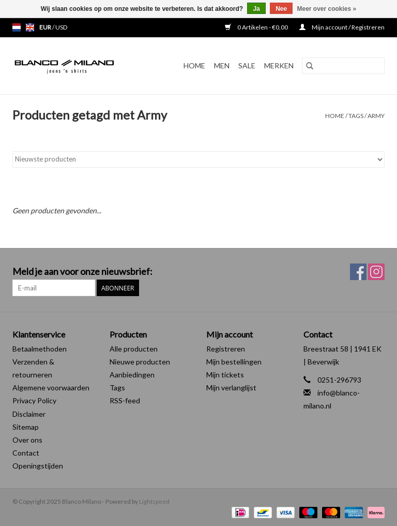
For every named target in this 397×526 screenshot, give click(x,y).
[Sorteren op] (198, 159)
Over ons (27, 439)
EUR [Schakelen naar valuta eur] (45, 27)
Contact (25, 452)
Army (376, 116)
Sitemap (25, 426)
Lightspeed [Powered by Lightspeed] (154, 501)
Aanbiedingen (132, 374)
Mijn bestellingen (234, 361)
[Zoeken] (343, 65)
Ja (256, 8)
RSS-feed (125, 400)
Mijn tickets (225, 374)
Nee (281, 8)
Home (194, 65)
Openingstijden (37, 465)
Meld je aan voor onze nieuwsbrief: (82, 271)
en (30, 27)
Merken (279, 65)
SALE (246, 65)
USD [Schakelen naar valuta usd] (61, 27)
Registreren (225, 348)
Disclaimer (28, 414)
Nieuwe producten (140, 361)
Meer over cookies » (327, 8)
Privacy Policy (34, 400)
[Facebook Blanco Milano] (358, 272)
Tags (355, 116)
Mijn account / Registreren (342, 27)
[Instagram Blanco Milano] (376, 272)
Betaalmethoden (39, 348)
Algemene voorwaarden (50, 387)
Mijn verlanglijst (231, 387)
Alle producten (134, 348)
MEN (222, 65)
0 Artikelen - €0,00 (257, 27)
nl (16, 27)
